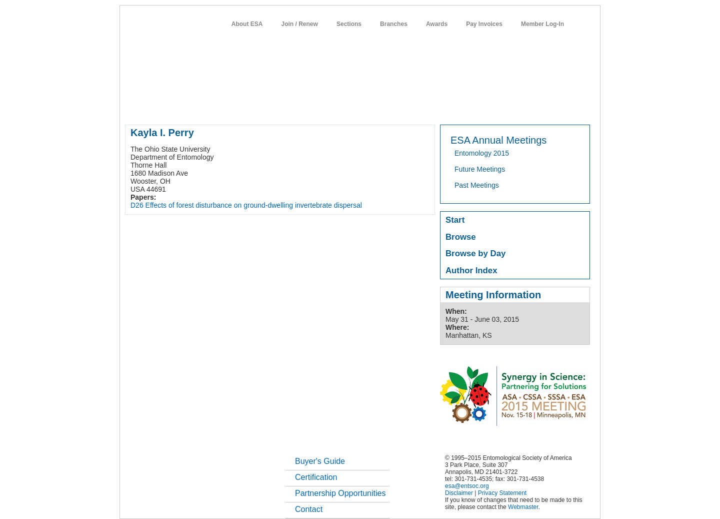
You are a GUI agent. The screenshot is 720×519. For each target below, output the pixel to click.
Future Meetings (479, 169)
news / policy (383, 107)
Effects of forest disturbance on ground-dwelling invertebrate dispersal (254, 205)
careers (459, 107)
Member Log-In (542, 24)
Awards (437, 24)
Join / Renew (300, 24)
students (424, 107)
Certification (316, 477)
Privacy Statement (502, 492)
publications (335, 107)
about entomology (178, 107)
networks (493, 107)
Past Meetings (476, 185)
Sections (349, 24)
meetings (293, 107)
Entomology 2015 (481, 153)
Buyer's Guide (320, 461)
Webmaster (523, 506)
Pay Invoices (484, 24)
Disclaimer (459, 492)
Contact (308, 509)
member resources (242, 107)
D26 (137, 205)
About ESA (247, 24)
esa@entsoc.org (467, 485)
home (134, 107)
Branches (394, 24)
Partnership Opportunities (340, 493)
